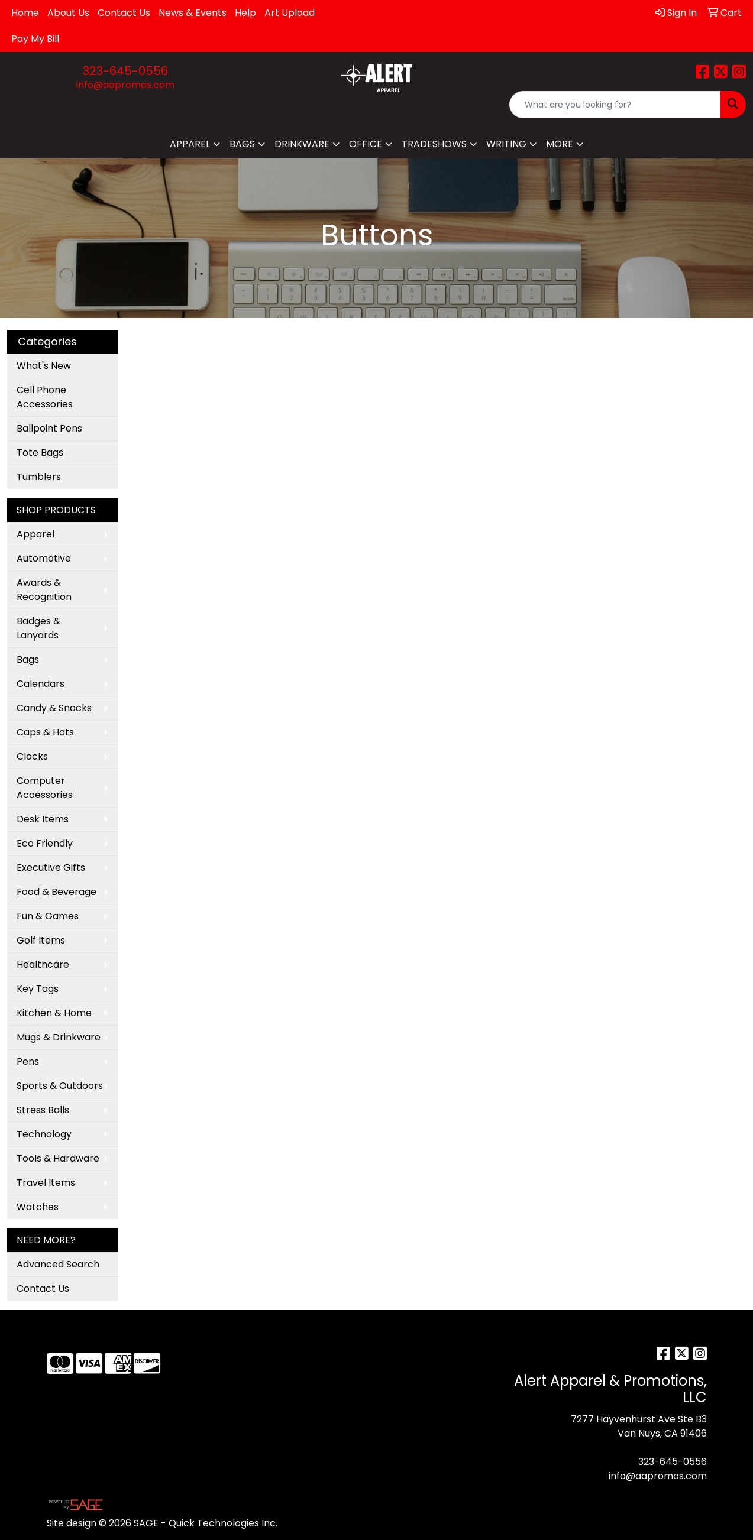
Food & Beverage (56, 892)
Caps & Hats (45, 732)
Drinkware (301, 144)
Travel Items (46, 1182)
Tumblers (39, 477)
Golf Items (41, 940)
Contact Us (124, 13)
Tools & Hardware (58, 1158)
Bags (242, 144)
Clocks (32, 756)
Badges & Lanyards (38, 628)
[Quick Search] (615, 104)
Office (365, 144)
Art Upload (289, 13)
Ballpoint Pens (49, 428)
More (559, 144)
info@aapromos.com (125, 85)
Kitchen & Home (54, 1013)
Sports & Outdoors (60, 1085)
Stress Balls (43, 1110)
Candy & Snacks (54, 708)
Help (245, 13)
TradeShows (434, 144)
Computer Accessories (45, 788)
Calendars (40, 683)
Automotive (44, 558)
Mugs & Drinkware (59, 1037)
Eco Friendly (45, 843)
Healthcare (43, 964)
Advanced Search (58, 1264)
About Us (68, 13)
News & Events (193, 13)
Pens (28, 1061)
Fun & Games (48, 916)
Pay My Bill (35, 39)
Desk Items (43, 819)
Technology (44, 1134)
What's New (44, 365)
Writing (506, 144)
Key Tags (38, 989)
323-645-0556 (125, 71)
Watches (38, 1207)
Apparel (190, 144)
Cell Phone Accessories (45, 397)
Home (25, 13)
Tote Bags (40, 452)
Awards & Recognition (44, 590)
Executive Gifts (51, 867)
